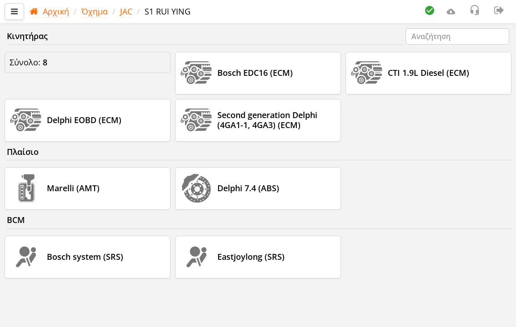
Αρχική (49, 11)
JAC (126, 11)
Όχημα (94, 11)
